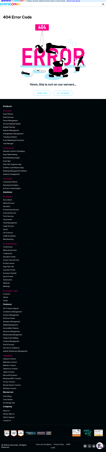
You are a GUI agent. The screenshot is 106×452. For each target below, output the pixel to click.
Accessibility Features (11, 328)
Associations (7, 200)
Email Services (8, 117)
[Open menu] (103, 4)
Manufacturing (8, 239)
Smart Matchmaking (10, 154)
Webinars (6, 283)
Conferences (8, 247)
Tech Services (8, 216)
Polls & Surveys (8, 344)
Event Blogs (7, 396)
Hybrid (5, 297)
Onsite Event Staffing (10, 338)
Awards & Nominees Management (15, 351)
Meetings (6, 286)
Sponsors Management (11, 331)
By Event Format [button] (53, 244)
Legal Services (8, 226)
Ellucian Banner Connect (12, 385)
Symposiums (7, 280)
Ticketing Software (10, 137)
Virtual (5, 300)
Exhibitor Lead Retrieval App (13, 168)
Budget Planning (9, 127)
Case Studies (8, 399)
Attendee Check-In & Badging (14, 151)
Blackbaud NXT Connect (12, 378)
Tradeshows (7, 253)
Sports (5, 229)
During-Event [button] (53, 148)
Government (7, 219)
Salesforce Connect (10, 369)
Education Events (9, 257)
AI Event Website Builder (12, 124)
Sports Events (8, 276)
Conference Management (12, 312)
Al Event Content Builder (12, 188)
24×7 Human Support (11, 308)
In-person (6, 294)
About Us (6, 411)
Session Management (11, 315)
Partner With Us (8, 414)
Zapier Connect (8, 372)
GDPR (68, 444)
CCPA (53, 448)
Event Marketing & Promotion (13, 140)
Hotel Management (10, 223)
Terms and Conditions (44, 444)
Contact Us (7, 420)
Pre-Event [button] (53, 111)
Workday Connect (9, 388)
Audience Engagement (11, 174)
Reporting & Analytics (10, 185)
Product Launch (8, 263)
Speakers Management (11, 321)
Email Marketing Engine (11, 158)
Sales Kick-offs (8, 266)
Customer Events (9, 270)
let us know (63, 93)
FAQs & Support (9, 417)
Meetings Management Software (15, 171)
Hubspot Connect (9, 359)
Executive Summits (10, 273)
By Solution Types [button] (53, 291)
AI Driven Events (9, 318)
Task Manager (8, 143)
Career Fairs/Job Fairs (11, 260)
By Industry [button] (53, 197)
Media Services (8, 203)
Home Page (42, 93)
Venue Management (10, 120)
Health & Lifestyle (9, 236)
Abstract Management (11, 130)
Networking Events (10, 250)
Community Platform (10, 182)
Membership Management (12, 335)
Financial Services (9, 213)
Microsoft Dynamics (10, 375)
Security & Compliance (11, 348)
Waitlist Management (10, 325)
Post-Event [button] (53, 179)
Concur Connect (9, 382)
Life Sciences (8, 233)
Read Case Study (73, 1)
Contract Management (11, 341)
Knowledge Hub (9, 403)
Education (6, 206)
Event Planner (8, 114)
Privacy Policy (59, 444)
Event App (7, 161)
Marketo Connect (9, 365)
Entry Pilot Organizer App (12, 164)
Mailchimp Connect (10, 362)
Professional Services (11, 210)
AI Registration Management (13, 134)
